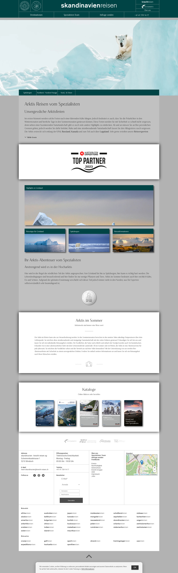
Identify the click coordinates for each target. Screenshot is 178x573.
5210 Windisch (27, 461)
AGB (93, 472)
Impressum (95, 474)
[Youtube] (43, 475)
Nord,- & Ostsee (66, 92)
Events (93, 463)
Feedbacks (95, 460)
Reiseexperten (141, 131)
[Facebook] (34, 475)
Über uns (147, 10)
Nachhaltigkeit (96, 466)
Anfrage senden (106, 14)
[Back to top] (89, 556)
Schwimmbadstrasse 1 (30, 458)
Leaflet (136, 474)
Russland (66, 131)
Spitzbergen (27, 92)
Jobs (93, 476)
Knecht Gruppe (96, 470)
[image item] (89, 162)
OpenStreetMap (145, 474)
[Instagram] (39, 475)
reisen (89, 6)
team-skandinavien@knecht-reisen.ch (34, 469)
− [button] (154, 470)
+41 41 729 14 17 (141, 14)
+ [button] (154, 467)
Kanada (75, 131)
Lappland (104, 131)
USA (59, 131)
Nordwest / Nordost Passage (47, 92)
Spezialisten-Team (71, 14)
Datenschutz (96, 468)
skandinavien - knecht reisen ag (34, 456)
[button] (89, 137)
